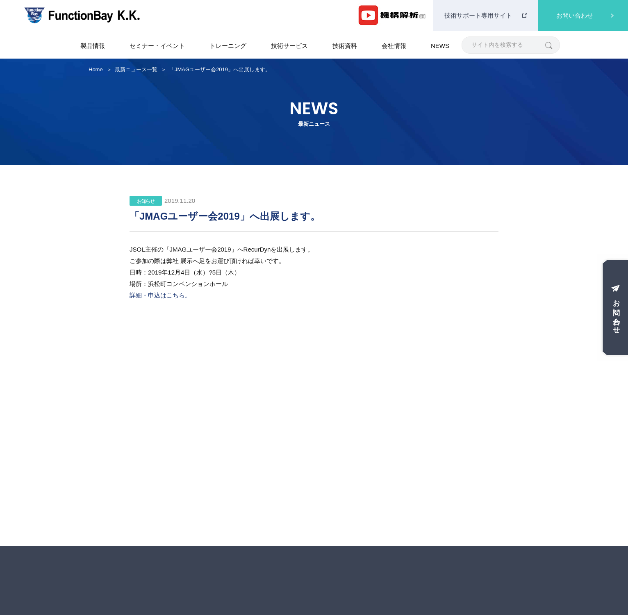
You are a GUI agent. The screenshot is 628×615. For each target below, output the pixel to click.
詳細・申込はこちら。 (160, 295)
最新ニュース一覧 (136, 69)
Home (96, 69)
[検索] (548, 45)
